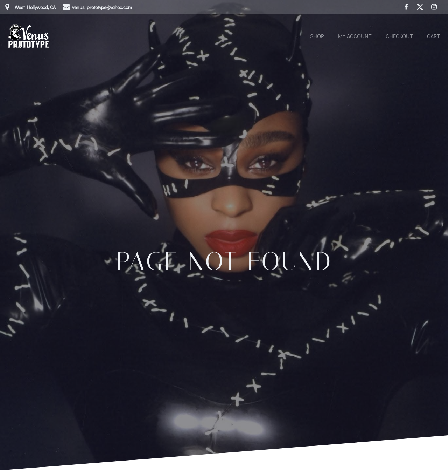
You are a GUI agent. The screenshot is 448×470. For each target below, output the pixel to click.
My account (355, 36)
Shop (317, 36)
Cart (433, 36)
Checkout (399, 36)
